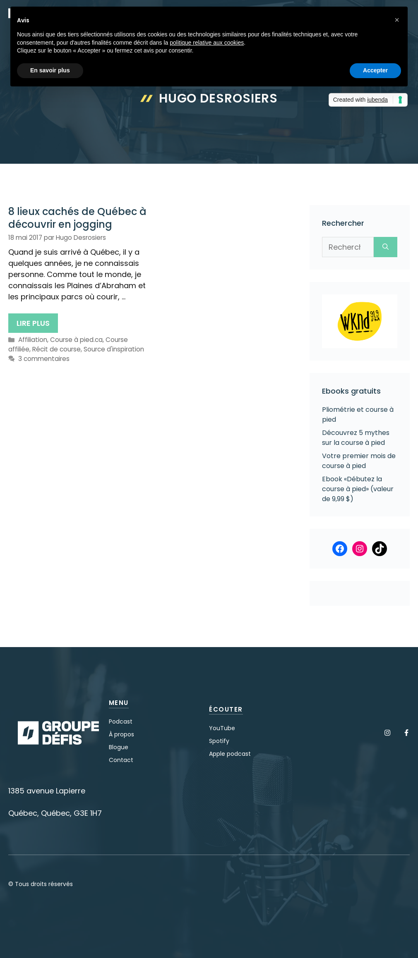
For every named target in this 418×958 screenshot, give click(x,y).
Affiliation (32, 339)
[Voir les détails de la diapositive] (360, 321)
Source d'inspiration (114, 349)
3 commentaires (44, 358)
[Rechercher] (385, 247)
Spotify (219, 741)
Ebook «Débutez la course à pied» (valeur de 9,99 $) (358, 489)
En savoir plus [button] (50, 70)
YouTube (222, 728)
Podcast (120, 721)
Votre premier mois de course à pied (359, 461)
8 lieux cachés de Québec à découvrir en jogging (77, 218)
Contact (121, 760)
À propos (121, 734)
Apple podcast (230, 754)
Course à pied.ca (76, 339)
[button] (397, 19)
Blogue (118, 747)
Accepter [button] (375, 70)
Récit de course (56, 349)
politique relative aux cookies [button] (207, 42)
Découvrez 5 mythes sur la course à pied (355, 437)
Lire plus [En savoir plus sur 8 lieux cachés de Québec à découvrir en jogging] (33, 323)
